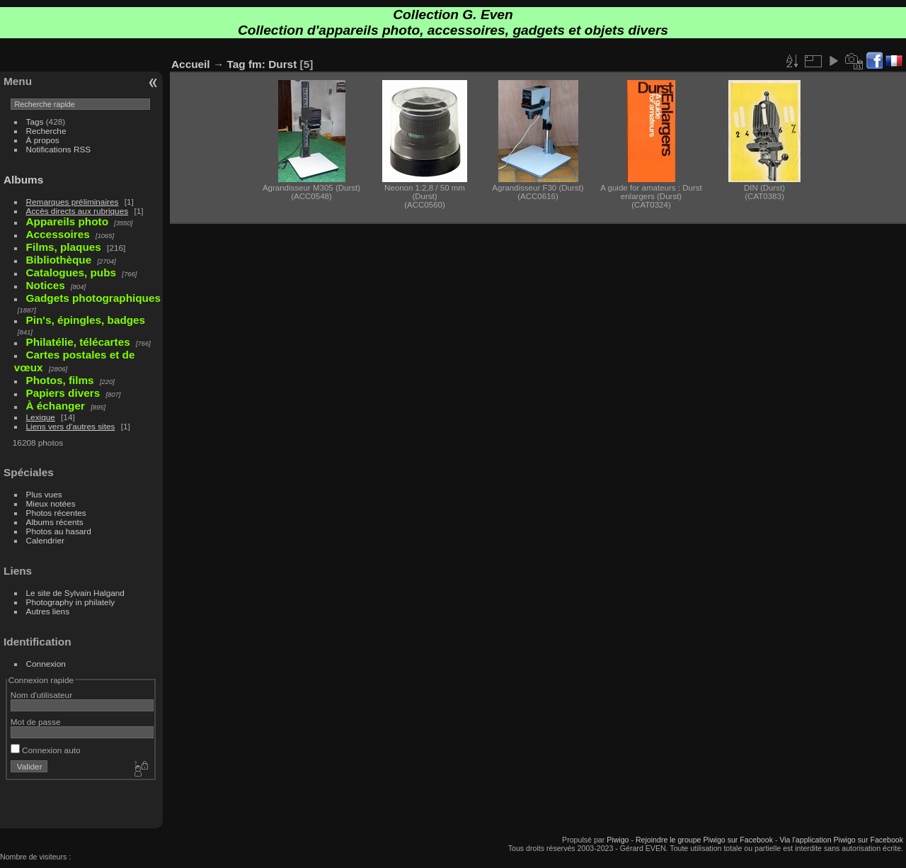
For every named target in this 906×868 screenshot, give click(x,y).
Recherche (46, 130)
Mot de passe (36, 721)
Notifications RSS (58, 149)
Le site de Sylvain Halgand (75, 592)
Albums (23, 180)
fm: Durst (272, 64)
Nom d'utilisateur (41, 694)
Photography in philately (70, 602)
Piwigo (618, 839)
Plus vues (44, 494)
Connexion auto (46, 750)
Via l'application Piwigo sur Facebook (841, 839)
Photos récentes (56, 512)
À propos (42, 140)
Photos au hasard (58, 531)
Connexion (46, 663)
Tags (35, 121)
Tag (236, 64)
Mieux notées (51, 503)
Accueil (190, 64)
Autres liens (47, 611)
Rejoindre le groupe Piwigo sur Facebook (704, 839)
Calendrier (45, 540)
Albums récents (55, 521)
